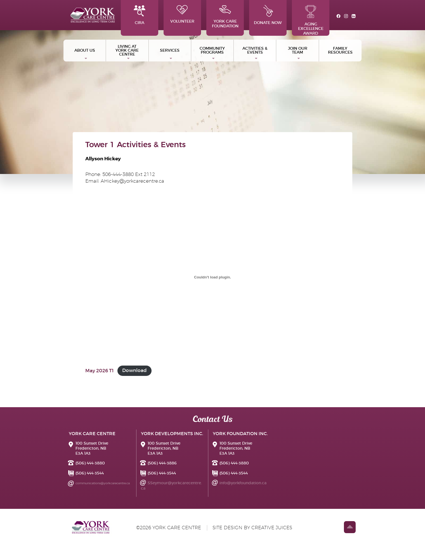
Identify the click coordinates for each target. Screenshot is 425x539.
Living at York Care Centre (127, 50)
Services (170, 50)
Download (134, 370)
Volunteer (182, 14)
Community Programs (212, 50)
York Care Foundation (225, 16)
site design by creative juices (252, 527)
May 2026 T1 (99, 370)
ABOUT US (84, 50)
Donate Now (268, 15)
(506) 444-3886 (162, 463)
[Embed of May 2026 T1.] (212, 277)
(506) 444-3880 (90, 463)
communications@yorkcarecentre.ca (102, 483)
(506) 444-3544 (89, 473)
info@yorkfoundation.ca (242, 482)
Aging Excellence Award (311, 20)
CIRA (139, 15)
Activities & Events (254, 50)
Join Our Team (297, 50)
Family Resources (340, 50)
